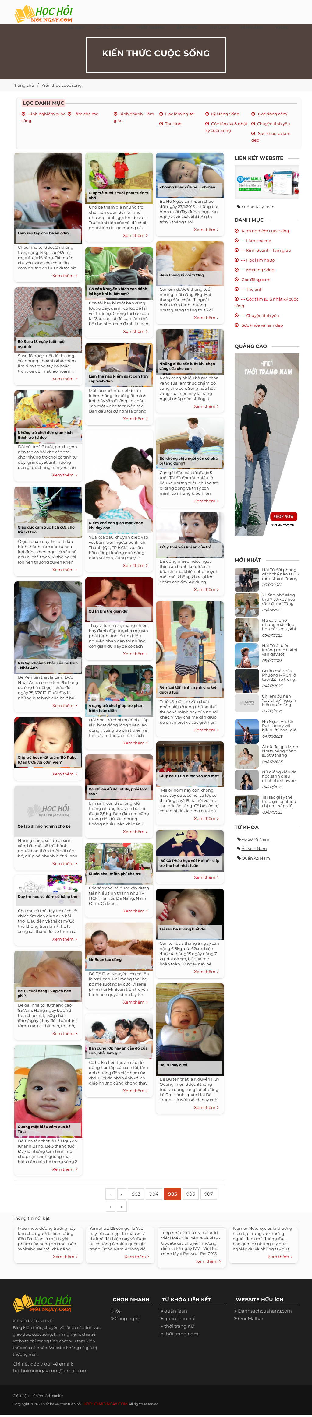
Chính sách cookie (42, 1398)
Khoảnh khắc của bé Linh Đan (187, 187)
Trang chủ (24, 85)
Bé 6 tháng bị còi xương (182, 275)
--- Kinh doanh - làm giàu (266, 250)
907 (115, 1208)
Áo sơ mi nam (255, 839)
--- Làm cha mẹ (256, 240)
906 (198, 1194)
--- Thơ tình (252, 289)
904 (158, 1194)
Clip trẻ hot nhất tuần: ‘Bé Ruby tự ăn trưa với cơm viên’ (47, 760)
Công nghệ (127, 1321)
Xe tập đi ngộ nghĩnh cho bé (44, 826)
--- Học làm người (258, 260)
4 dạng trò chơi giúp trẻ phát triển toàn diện (115, 708)
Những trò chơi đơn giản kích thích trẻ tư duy (45, 435)
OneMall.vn (250, 1321)
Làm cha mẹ (85, 113)
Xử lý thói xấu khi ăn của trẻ (185, 547)
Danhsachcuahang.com (265, 1313)
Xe (118, 1313)
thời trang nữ (179, 1328)
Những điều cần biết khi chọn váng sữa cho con (187, 366)
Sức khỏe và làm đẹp (262, 325)
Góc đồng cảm (272, 113)
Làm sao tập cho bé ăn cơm (43, 233)
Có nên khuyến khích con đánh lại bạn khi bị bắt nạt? (118, 291)
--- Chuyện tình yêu (260, 315)
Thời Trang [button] (150, 27)
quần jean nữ (179, 1321)
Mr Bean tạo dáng (105, 959)
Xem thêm (64, 275)
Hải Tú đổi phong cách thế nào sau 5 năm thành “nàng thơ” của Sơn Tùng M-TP (280, 578)
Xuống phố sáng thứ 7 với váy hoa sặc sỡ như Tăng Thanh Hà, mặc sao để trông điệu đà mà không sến (279, 605)
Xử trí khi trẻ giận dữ (108, 611)
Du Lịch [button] (219, 27)
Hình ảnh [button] (252, 27)
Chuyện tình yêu (273, 123)
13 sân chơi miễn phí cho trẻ (115, 873)
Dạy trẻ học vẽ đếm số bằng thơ (47, 896)
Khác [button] (282, 27)
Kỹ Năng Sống (225, 113)
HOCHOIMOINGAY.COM (103, 1406)
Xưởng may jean (258, 206)
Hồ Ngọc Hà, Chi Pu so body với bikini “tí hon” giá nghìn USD (279, 728)
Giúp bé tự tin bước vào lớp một (189, 776)
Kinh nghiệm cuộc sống (265, 230)
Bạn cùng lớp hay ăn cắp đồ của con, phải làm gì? (118, 1050)
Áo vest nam (254, 848)
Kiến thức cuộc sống (61, 85)
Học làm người (180, 113)
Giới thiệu (19, 1398)
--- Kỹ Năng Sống (258, 269)
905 (178, 1194)
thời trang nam (181, 1336)
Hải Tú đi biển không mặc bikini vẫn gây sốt (279, 650)
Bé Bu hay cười (173, 1065)
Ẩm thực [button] (187, 27)
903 (139, 1194)
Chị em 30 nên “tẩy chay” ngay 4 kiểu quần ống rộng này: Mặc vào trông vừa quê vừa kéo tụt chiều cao (280, 707)
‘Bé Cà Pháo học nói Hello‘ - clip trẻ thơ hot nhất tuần (189, 863)
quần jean (175, 1313)
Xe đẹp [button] (76, 27)
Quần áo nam (256, 858)
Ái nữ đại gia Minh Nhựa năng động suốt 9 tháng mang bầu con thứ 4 (280, 755)
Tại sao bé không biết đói (183, 929)
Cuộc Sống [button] (110, 27)
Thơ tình (173, 123)
